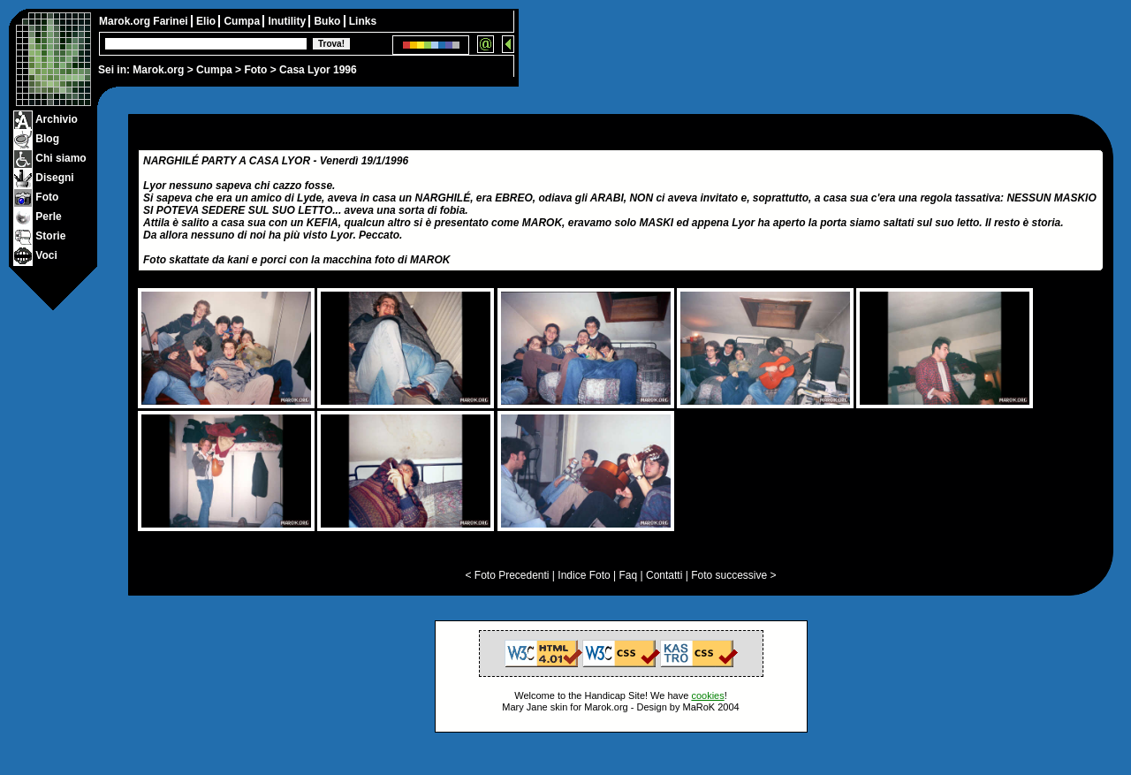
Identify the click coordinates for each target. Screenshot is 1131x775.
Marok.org (158, 70)
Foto (255, 70)
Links (362, 21)
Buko (328, 21)
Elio (207, 21)
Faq (628, 575)
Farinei (172, 21)
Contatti (664, 575)
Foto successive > (733, 575)
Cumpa (214, 70)
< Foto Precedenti (507, 575)
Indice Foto (584, 575)
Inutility (288, 21)
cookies (707, 695)
